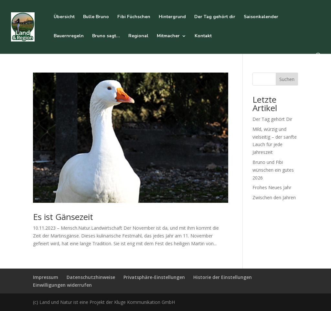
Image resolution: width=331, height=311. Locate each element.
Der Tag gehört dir (214, 17)
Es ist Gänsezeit (63, 217)
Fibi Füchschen (133, 17)
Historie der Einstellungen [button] (222, 277)
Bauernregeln (69, 36)
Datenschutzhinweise (91, 277)
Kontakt (203, 36)
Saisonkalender (261, 17)
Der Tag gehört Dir (272, 119)
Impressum (45, 277)
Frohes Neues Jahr (271, 187)
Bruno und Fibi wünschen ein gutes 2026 (273, 170)
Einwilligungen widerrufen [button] (62, 285)
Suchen (286, 79)
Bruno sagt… (106, 36)
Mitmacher (168, 36)
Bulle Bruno (96, 17)
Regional (138, 36)
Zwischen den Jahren (274, 197)
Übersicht (64, 17)
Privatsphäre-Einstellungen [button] (154, 277)
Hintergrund (172, 17)
